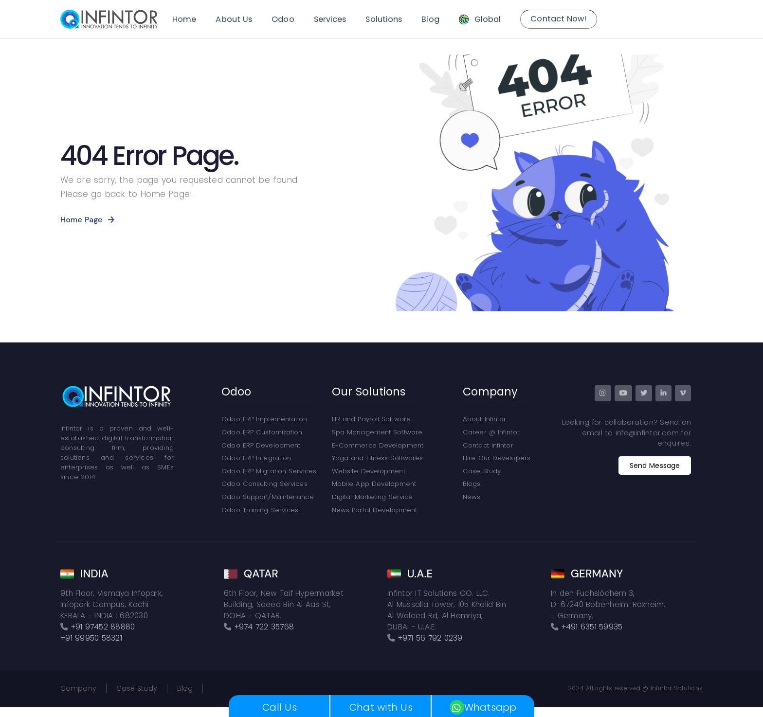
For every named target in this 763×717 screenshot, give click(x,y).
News (471, 497)
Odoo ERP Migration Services (268, 471)
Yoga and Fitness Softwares (377, 458)
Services (330, 19)
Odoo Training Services (259, 510)
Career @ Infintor (491, 432)
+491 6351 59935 (592, 627)
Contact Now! (558, 19)
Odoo (283, 19)
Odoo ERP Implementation (264, 419)
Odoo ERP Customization (261, 432)
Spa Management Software (377, 432)
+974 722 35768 (264, 627)
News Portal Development (374, 510)
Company (78, 688)
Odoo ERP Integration (256, 458)
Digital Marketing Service (372, 497)
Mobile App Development (374, 483)
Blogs (472, 483)
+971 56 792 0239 (430, 638)
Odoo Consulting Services (264, 483)
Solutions (383, 19)
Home (184, 19)
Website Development (368, 471)
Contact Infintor (488, 445)
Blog (430, 19)
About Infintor (484, 419)
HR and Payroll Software (371, 419)
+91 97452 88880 (103, 627)
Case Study (482, 471)
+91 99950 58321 (91, 638)
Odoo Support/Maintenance (267, 497)
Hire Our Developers (496, 458)
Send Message (655, 465)
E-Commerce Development (377, 445)
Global (487, 19)
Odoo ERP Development (260, 445)
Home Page (81, 220)
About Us (234, 19)
